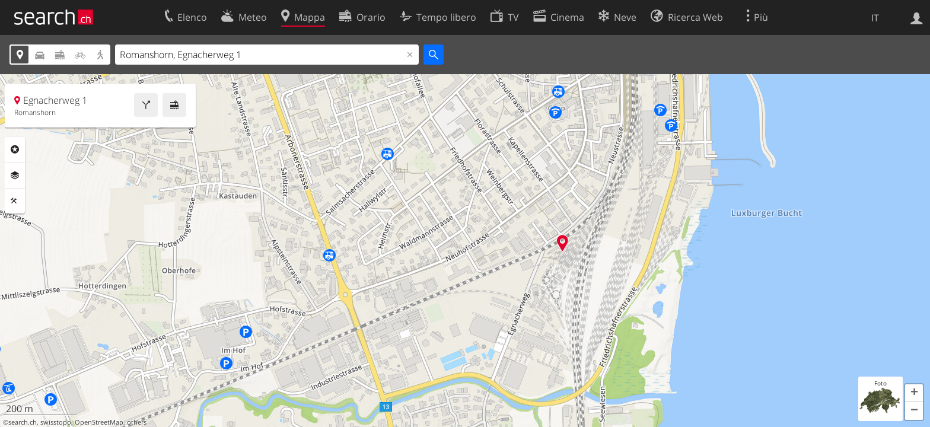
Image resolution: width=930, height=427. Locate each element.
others (136, 422)
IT (875, 17)
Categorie (15, 149)
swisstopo (55, 422)
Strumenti (15, 201)
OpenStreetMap (99, 422)
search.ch (22, 422)
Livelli (15, 175)
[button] (914, 393)
